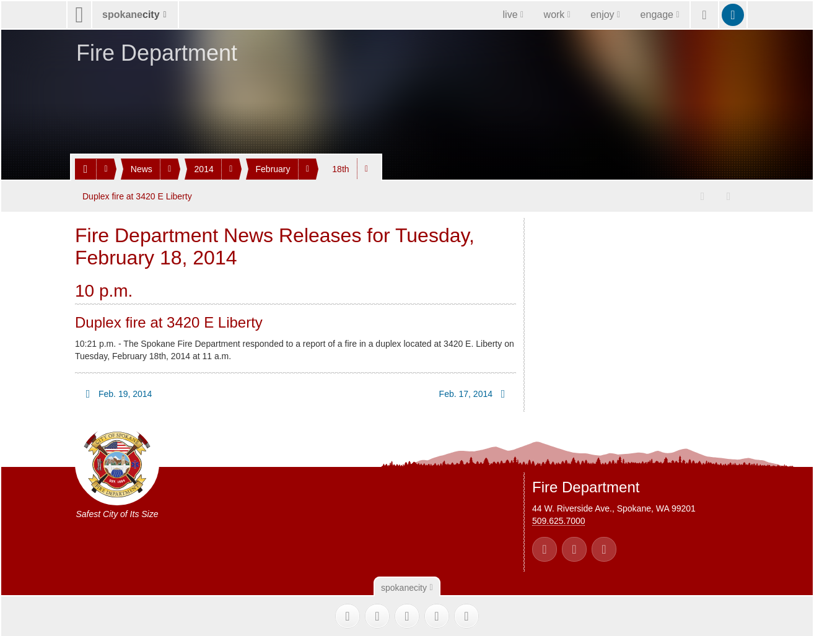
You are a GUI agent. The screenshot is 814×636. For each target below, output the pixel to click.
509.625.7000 (558, 520)
